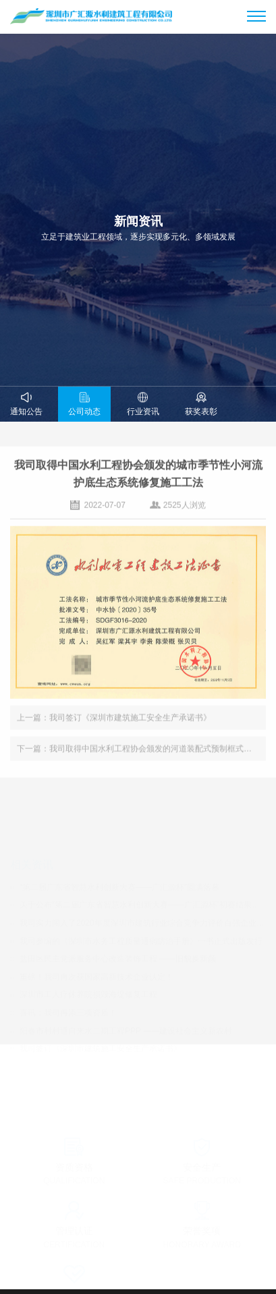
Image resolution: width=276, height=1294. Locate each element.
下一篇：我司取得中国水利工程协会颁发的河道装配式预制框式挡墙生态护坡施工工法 (141, 752)
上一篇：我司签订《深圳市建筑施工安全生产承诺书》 (114, 721)
